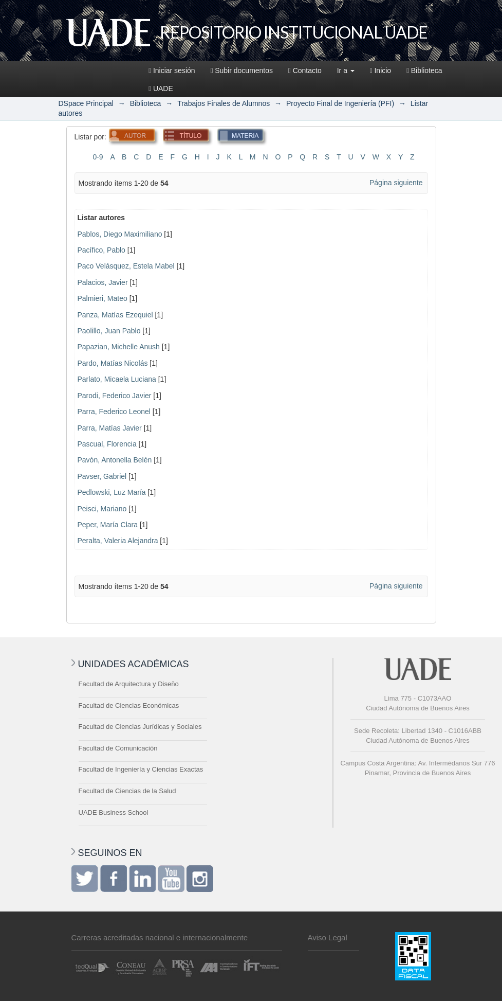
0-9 (97, 157)
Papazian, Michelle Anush (119, 347)
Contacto (305, 70)
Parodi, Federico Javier (115, 395)
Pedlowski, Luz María (112, 492)
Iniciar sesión (171, 70)
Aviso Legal (327, 937)
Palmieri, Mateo (102, 298)
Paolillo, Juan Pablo (109, 331)
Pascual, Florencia (107, 444)
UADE (160, 88)
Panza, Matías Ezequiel (115, 315)
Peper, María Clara (108, 525)
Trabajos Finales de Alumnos (223, 103)
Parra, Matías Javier (110, 428)
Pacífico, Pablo (101, 250)
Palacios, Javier (103, 282)
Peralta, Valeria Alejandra (118, 541)
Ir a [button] (346, 70)
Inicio (380, 70)
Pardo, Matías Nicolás (113, 363)
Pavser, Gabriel (102, 476)
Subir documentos (242, 70)
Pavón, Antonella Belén (115, 460)
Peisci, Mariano (102, 509)
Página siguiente (396, 182)
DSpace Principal (86, 103)
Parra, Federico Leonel (114, 411)
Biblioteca (424, 70)
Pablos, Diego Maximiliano (120, 234)
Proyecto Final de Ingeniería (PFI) (340, 103)
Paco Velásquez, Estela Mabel (126, 266)
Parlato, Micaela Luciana (117, 379)
